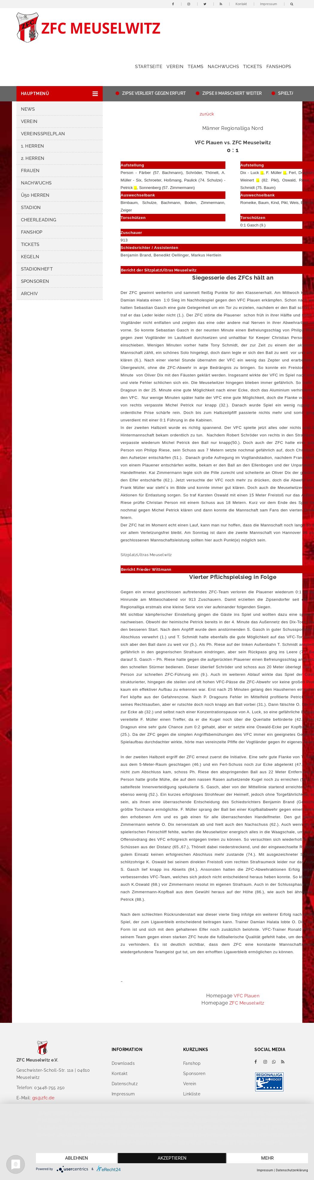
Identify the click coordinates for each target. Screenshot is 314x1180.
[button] (59, 94)
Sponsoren (35, 281)
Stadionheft (37, 269)
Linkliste (192, 1094)
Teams (196, 66)
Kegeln (30, 256)
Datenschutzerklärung (292, 1170)
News (28, 109)
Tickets (252, 66)
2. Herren (33, 158)
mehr (267, 1158)
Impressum (268, 4)
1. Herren (32, 146)
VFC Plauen (247, 996)
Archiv (29, 293)
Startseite (148, 66)
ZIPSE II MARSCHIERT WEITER (263, 93)
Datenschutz (125, 1083)
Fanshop (32, 232)
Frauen (30, 170)
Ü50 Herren (35, 195)
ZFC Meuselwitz (246, 1003)
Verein (174, 66)
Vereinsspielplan (43, 133)
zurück (207, 114)
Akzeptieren (171, 1158)
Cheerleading (39, 220)
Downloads (123, 1063)
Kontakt (241, 4)
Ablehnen (76, 1158)
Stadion (31, 207)
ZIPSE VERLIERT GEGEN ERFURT (184, 93)
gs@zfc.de (43, 1098)
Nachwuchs (223, 66)
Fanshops (278, 66)
